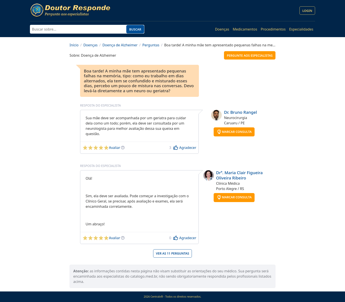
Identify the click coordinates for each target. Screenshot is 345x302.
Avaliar (114, 147)
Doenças (222, 29)
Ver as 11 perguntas (172, 253)
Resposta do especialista (100, 105)
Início (74, 45)
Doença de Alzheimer (120, 45)
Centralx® (156, 296)
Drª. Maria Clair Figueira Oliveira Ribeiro (239, 175)
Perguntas (150, 45)
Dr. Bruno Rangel (240, 112)
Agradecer (187, 147)
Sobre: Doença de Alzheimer (93, 55)
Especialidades (301, 29)
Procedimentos (273, 29)
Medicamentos (245, 29)
